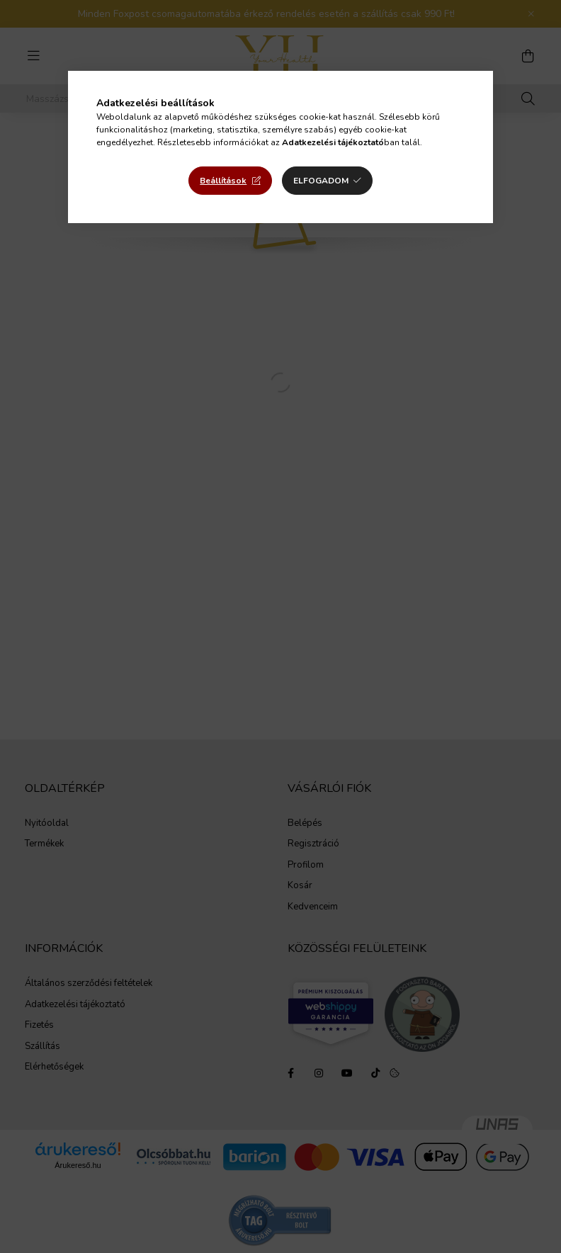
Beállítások (223, 180)
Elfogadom (320, 180)
